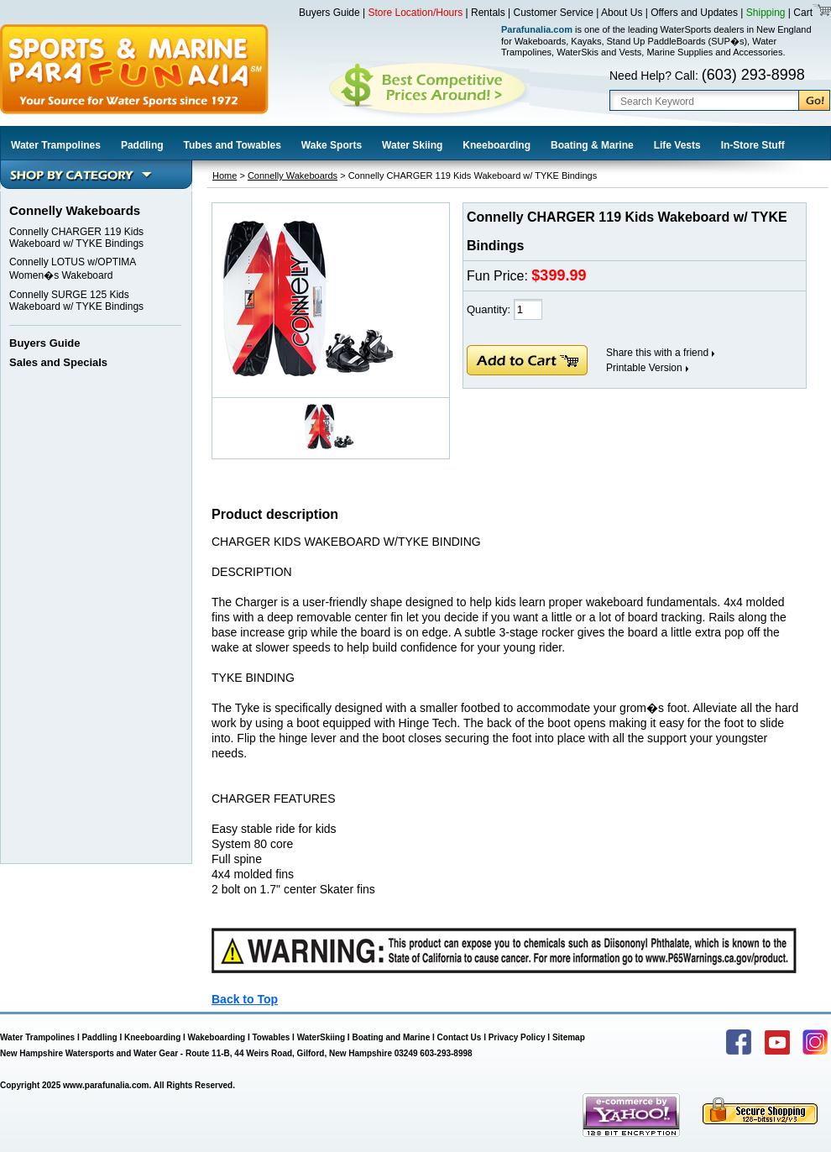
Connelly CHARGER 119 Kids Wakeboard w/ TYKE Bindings (76, 237)
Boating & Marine (592, 145)
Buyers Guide (329, 12)
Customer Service (553, 12)
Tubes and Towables (232, 145)
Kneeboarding (496, 145)
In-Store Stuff (753, 145)
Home (224, 175)
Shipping (766, 12)
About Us (621, 12)
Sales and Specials (58, 362)
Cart (802, 12)
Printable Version (644, 368)
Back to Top (245, 999)
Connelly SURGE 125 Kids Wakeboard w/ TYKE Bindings (76, 300)
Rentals (488, 12)
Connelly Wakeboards (292, 175)
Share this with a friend (657, 353)
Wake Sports (331, 145)
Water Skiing (412, 145)
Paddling (142, 145)
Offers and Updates (695, 12)
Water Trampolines (56, 145)
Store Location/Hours (415, 12)
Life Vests (677, 145)
